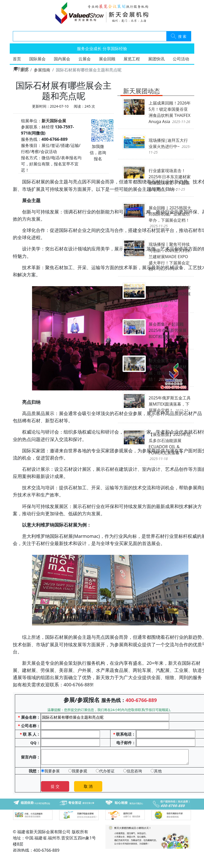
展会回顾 (107, 59)
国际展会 (37, 59)
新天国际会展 (54, 121)
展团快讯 (156, 59)
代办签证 (105, 770)
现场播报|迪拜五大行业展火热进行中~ (170, 146)
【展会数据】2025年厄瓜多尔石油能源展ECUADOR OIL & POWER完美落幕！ (170, 446)
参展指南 (42, 70)
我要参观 (77, 770)
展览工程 (132, 59)
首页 (17, 59)
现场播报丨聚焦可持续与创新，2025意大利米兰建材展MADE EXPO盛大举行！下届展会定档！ (170, 256)
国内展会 (62, 59)
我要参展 (50, 770)
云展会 (84, 59)
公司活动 (181, 59)
